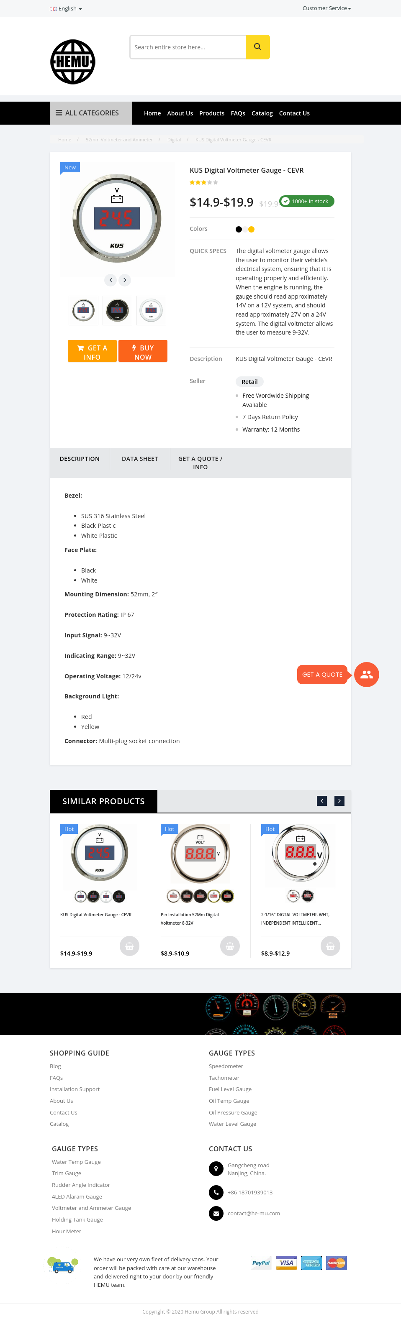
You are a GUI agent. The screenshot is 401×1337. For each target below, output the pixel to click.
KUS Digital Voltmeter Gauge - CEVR (95, 915)
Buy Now (144, 352)
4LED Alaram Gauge (77, 1196)
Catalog (262, 113)
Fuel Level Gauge (230, 1089)
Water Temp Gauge (76, 1162)
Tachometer (224, 1077)
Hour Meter (66, 1231)
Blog (55, 1066)
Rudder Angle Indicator (81, 1185)
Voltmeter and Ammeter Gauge (91, 1208)
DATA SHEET (140, 459)
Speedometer (226, 1066)
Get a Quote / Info (200, 463)
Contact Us (294, 113)
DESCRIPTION (79, 459)
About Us (180, 113)
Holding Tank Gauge (77, 1219)
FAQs (238, 113)
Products (211, 113)
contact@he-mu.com (254, 1213)
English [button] (66, 8)
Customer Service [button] (327, 8)
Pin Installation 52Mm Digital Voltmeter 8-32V (190, 919)
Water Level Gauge (232, 1123)
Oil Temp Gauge (229, 1100)
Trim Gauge (66, 1173)
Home (152, 113)
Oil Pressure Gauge (233, 1112)
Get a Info (95, 352)
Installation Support (75, 1089)
